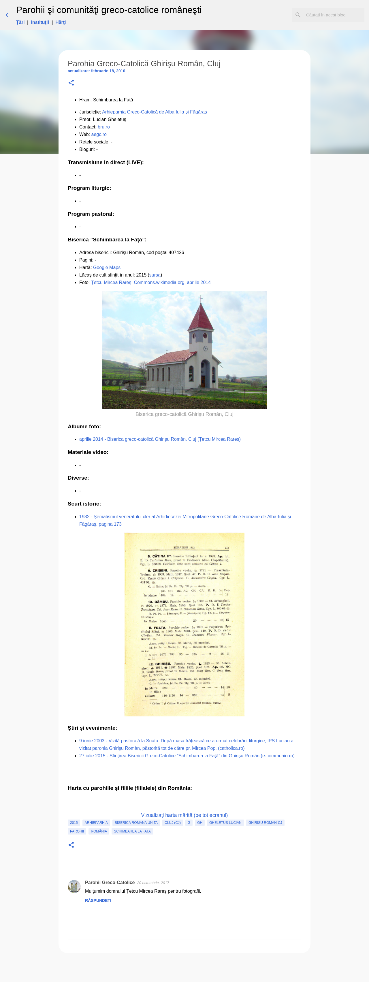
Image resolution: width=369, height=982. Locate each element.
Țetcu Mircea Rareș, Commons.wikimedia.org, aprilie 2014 (151, 282)
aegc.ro (99, 134)
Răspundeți (98, 900)
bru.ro (104, 126)
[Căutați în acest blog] (334, 15)
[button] (71, 83)
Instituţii (40, 22)
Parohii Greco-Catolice (110, 882)
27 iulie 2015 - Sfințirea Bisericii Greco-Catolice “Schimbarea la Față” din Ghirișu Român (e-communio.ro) (187, 755)
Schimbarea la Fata (132, 831)
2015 (74, 823)
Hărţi (60, 22)
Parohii (77, 831)
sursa (155, 275)
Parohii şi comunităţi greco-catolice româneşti (109, 10)
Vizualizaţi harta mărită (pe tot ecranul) (184, 815)
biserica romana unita (136, 823)
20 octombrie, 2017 (153, 883)
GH (199, 823)
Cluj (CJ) (173, 823)
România (99, 831)
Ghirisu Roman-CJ (265, 823)
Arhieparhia (96, 823)
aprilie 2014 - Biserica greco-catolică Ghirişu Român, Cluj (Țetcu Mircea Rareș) (160, 439)
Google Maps (107, 267)
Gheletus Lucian (225, 823)
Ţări (20, 22)
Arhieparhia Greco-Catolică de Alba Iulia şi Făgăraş (154, 111)
